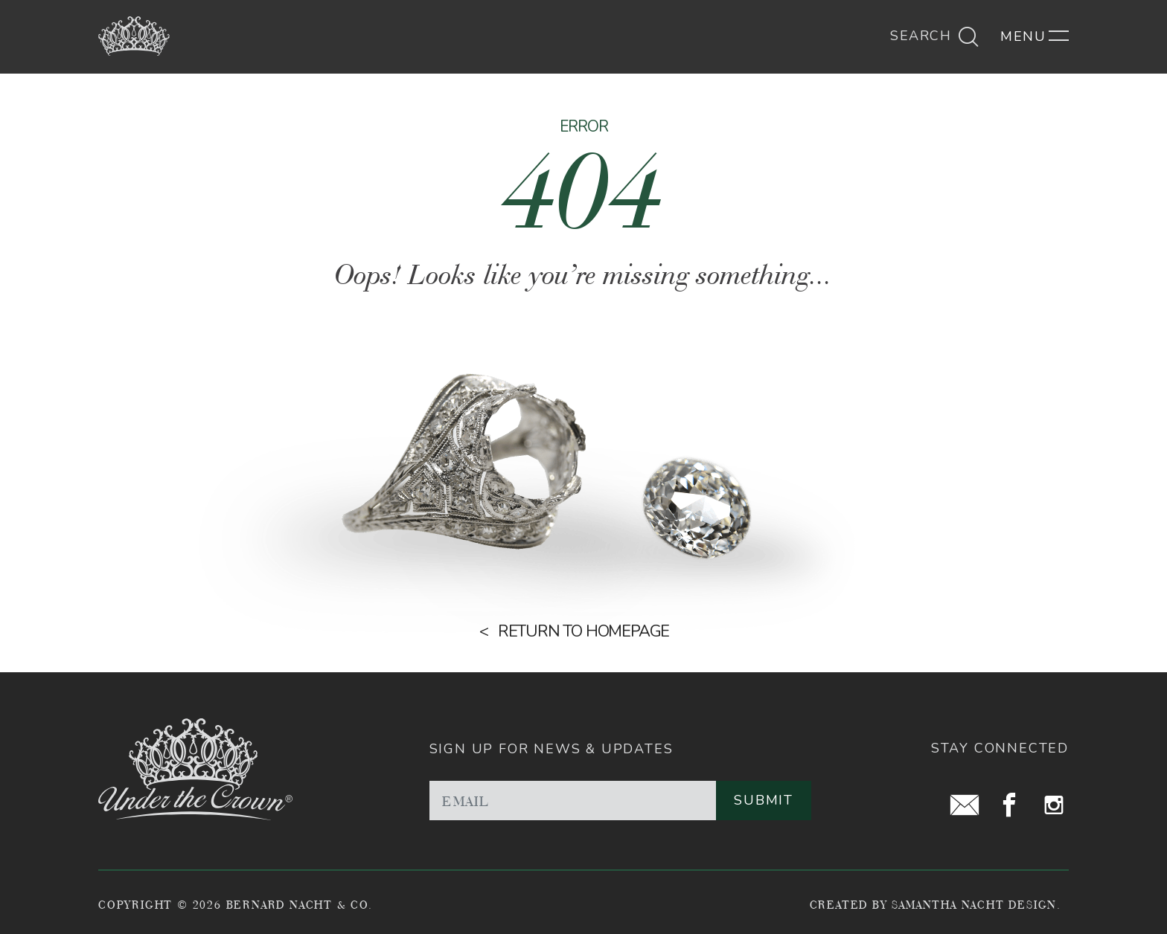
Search (934, 36)
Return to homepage (583, 631)
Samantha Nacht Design (974, 905)
